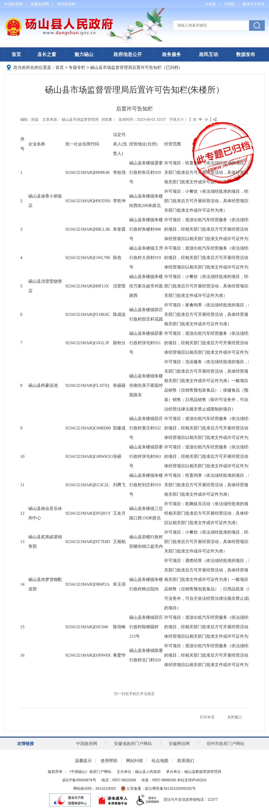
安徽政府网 (39, 4)
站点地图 (160, 760)
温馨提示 (83, 760)
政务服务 (171, 54)
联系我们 (185, 760)
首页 (16, 54)
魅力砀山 (83, 54)
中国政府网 (13, 4)
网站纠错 (134, 760)
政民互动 (208, 54)
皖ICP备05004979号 (79, 780)
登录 (261, 4)
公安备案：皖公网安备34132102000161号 (158, 788)
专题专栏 (77, 67)
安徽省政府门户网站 (133, 743)
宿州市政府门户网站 (225, 743)
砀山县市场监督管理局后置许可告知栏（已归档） (136, 67)
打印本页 (207, 717)
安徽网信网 (179, 743)
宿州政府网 (66, 4)
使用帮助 (109, 760)
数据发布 (245, 54)
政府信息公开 (127, 54)
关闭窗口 (234, 717)
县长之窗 (46, 54)
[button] (210, 4)
